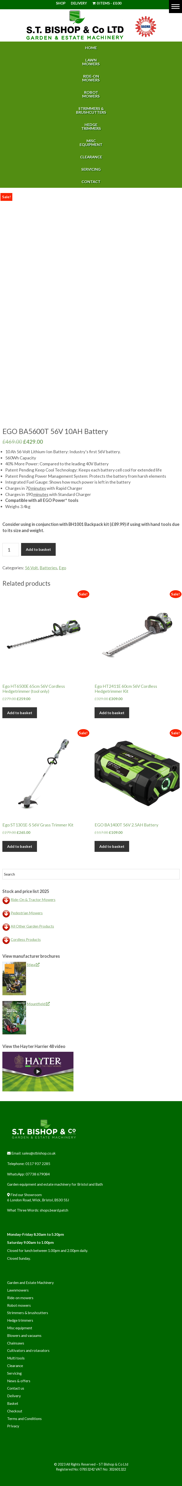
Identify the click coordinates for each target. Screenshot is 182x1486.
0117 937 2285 (37, 1163)
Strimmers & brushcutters (27, 1313)
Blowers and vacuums (24, 1335)
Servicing (14, 1373)
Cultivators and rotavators (28, 1350)
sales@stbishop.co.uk (39, 1153)
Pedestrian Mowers (27, 912)
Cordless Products (26, 939)
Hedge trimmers (20, 1320)
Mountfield (38, 1003)
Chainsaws (15, 1343)
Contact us (15, 1388)
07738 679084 (38, 1174)
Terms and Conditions (24, 1418)
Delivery (79, 3)
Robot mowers (19, 1305)
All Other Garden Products (32, 926)
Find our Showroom (26, 1195)
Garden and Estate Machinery (30, 1282)
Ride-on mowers (20, 1298)
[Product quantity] (10, 549)
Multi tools (16, 1358)
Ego (62, 567)
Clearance (15, 1365)
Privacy (13, 1426)
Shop (60, 3)
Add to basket (38, 549)
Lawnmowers (18, 1290)
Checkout (14, 1411)
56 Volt (31, 567)
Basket (12, 1403)
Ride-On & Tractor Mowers (33, 899)
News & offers (18, 1381)
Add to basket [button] (19, 712)
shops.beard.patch (54, 1210)
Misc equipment (19, 1328)
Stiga (33, 964)
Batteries (48, 567)
